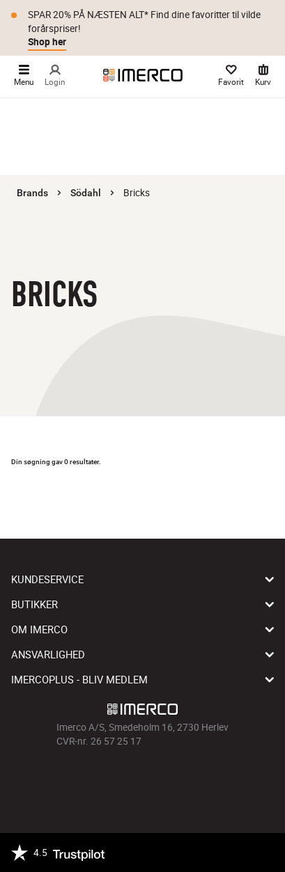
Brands (32, 192)
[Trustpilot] (58, 852)
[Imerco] (143, 75)
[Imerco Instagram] (123, 779)
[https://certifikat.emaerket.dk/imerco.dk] (261, 852)
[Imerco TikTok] (142, 779)
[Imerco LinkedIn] (182, 779)
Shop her (47, 41)
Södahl (85, 192)
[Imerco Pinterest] (162, 779)
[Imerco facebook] (103, 779)
